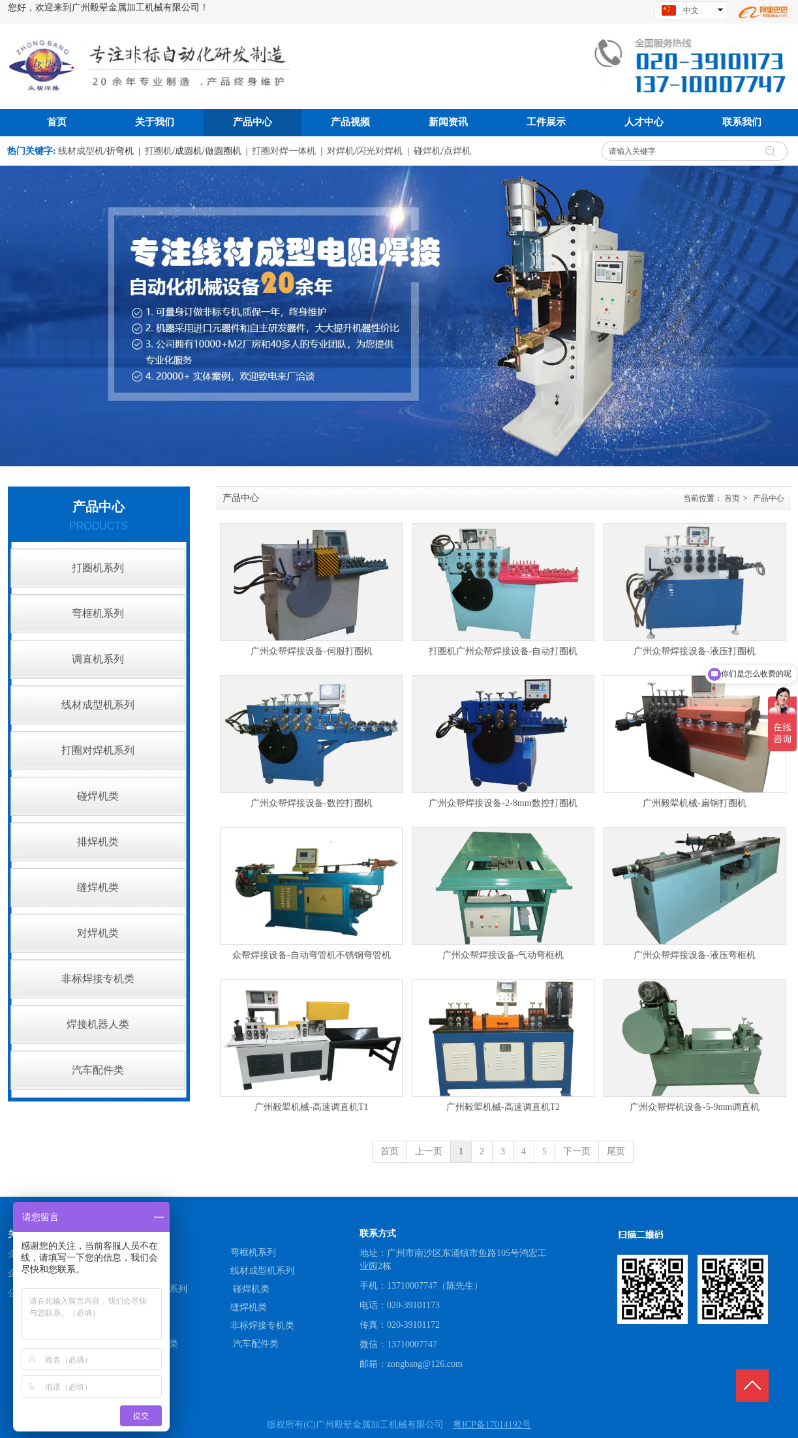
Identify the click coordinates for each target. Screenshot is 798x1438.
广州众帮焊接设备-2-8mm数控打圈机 (503, 803)
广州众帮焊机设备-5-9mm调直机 (695, 1107)
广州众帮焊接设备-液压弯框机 (695, 955)
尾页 (616, 1151)
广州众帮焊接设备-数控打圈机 (312, 803)
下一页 (577, 1151)
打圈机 (158, 151)
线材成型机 (81, 151)
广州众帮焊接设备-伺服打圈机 (312, 651)
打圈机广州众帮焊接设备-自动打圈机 (503, 651)
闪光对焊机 (380, 151)
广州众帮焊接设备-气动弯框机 (503, 955)
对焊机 (340, 151)
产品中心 (768, 498)
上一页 (428, 1151)
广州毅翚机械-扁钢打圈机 (694, 803)
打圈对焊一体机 (284, 151)
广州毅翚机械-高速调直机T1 (311, 1107)
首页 (732, 498)
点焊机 (457, 151)
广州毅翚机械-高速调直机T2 (503, 1107)
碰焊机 (427, 151)
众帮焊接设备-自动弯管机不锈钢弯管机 (311, 955)
